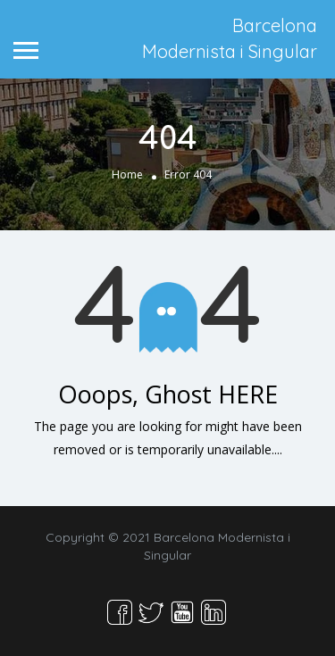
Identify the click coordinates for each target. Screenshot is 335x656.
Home (127, 174)
